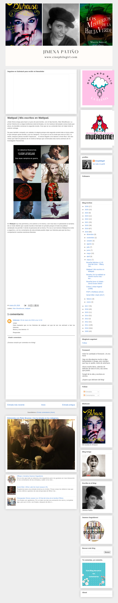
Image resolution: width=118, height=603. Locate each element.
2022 (87, 219)
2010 (87, 328)
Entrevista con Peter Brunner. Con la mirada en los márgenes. (33, 418)
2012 (87, 322)
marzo (89, 260)
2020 (87, 225)
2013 (87, 319)
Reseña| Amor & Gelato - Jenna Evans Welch (95, 282)
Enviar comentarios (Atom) (46, 412)
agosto (89, 244)
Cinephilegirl (100, 161)
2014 (87, 315)
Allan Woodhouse (18, 308)
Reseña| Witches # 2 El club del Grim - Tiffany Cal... (95, 264)
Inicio (43, 405)
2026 (87, 206)
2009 (87, 331)
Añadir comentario (14, 337)
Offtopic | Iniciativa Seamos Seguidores (30, 476)
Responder (16, 332)
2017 (87, 306)
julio (88, 247)
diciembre (90, 234)
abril (88, 256)
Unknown (16, 320)
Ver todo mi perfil (99, 164)
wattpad (27, 308)
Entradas (88, 392)
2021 (87, 222)
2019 (87, 228)
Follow (84, 343)
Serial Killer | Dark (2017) (95, 295)
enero (89, 302)
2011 (87, 325)
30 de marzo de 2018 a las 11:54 (31, 320)
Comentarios (89, 395)
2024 (87, 213)
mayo (89, 253)
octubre (90, 241)
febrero (89, 299)
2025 (87, 209)
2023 (87, 216)
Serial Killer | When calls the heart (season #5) (32, 487)
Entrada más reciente (15, 405)
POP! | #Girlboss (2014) (94, 292)
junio (88, 250)
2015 (87, 312)
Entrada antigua (68, 405)
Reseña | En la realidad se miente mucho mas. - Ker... (95, 276)
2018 (87, 232)
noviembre (91, 238)
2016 (87, 309)
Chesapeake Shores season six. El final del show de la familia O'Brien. (40, 498)
